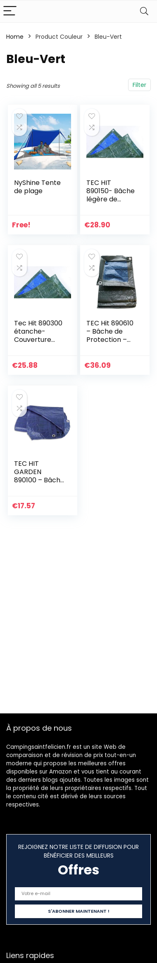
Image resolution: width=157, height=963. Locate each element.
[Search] (144, 11)
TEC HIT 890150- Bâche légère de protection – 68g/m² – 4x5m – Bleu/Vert (111, 203)
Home (15, 37)
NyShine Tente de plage (37, 187)
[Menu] (10, 11)
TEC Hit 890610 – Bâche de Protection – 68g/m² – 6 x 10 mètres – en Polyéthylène (111, 343)
